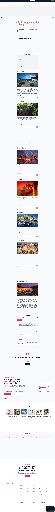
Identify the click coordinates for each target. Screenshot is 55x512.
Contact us (21, 502)
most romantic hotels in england (9, 436)
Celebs (34, 485)
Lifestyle (37, 5)
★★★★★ (53, 17)
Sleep (53, 5)
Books (14, 5)
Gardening (34, 488)
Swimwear (40, 5)
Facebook (18, 39)
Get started (48, 391)
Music (46, 491)
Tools (20, 497)
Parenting (29, 5)
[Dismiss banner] (37, 342)
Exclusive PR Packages (23, 503)
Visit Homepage (27, 476)
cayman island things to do (39, 436)
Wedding (40, 496)
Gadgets (28, 488)
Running (24, 5)
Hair (45, 5)
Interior (17, 5)
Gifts (39, 488)
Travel (27, 496)
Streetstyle (7, 5)
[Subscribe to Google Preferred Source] (21, 343)
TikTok (26, 39)
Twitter (24, 39)
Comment (20, 339)
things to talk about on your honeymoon (45, 437)
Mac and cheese (18, 312)
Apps (26, 5)
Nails (19, 5)
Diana (18, 27)
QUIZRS (37, 40)
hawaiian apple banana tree (23, 437)
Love (21, 5)
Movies (31, 5)
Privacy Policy (32, 503)
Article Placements (33, 502)
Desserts (4, 5)
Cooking (48, 5)
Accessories (43, 5)
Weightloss (47, 496)
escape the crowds (15, 437)
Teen (20, 496)
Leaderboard (40, 391)
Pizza (21, 312)
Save (33, 27)
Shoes (21, 494)
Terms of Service (43, 503)
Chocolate (24, 312)
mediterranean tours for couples (21, 436)
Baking (12, 5)
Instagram (21, 39)
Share (36, 27)
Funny (10, 5)
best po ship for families (33, 437)
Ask (36, 97)
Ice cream (27, 312)
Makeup (28, 491)
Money (34, 491)
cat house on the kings (7, 437)
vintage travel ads (48, 436)
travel (2, 17)
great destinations (31, 436)
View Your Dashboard (15, 394)
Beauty (1, 5)
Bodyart (21, 485)
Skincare (51, 5)
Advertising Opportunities (44, 502)
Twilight (34, 5)
